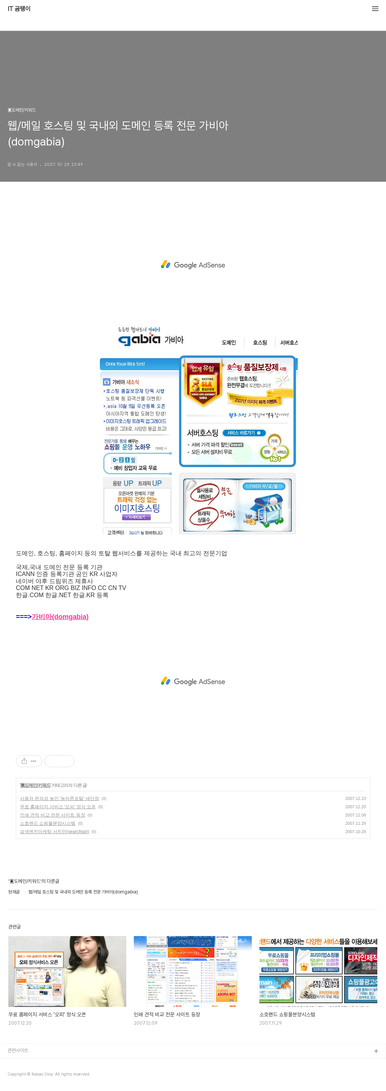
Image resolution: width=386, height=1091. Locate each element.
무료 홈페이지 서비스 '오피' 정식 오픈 (58, 806)
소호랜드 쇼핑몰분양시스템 (47, 823)
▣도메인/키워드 (35, 785)
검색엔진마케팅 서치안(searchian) (54, 831)
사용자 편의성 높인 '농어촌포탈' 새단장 (59, 798)
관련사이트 (18, 1050)
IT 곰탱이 (19, 9)
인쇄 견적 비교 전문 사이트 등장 (52, 815)
